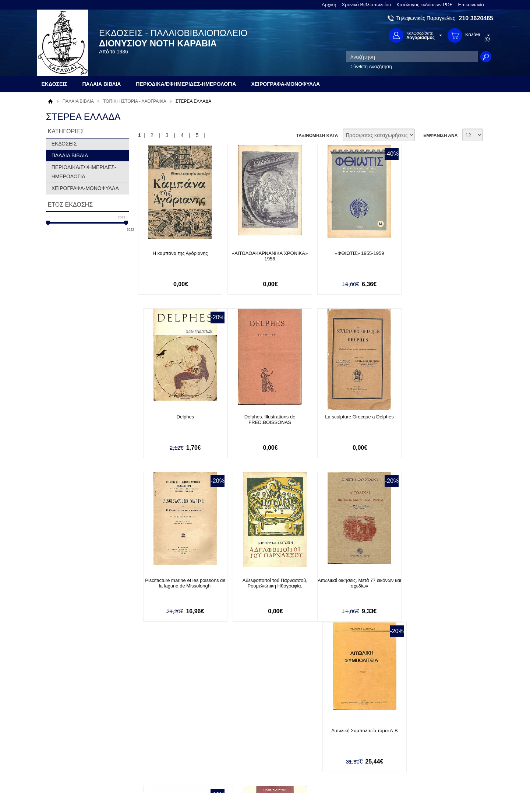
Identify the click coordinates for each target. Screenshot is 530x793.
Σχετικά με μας (66, 712)
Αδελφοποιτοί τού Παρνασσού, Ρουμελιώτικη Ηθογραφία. (432, 419)
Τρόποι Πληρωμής (160, 720)
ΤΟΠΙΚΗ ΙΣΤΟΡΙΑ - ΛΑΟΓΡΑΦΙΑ (134, 101)
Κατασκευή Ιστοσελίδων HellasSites (446, 775)
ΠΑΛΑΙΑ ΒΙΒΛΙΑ (78, 101)
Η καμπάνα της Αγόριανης (177, 253)
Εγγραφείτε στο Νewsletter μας (186, 672)
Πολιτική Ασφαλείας (160, 742)
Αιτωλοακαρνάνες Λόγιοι (347, 580)
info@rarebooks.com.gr (433, 748)
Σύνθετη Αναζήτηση (371, 66)
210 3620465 (476, 18)
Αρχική (329, 4)
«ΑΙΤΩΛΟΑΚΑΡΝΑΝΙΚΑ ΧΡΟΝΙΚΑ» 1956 (262, 256)
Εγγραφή (239, 724)
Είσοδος (238, 712)
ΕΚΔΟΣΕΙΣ (64, 144)
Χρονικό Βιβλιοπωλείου (366, 4)
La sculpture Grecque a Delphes (262, 417)
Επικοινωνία (471, 4)
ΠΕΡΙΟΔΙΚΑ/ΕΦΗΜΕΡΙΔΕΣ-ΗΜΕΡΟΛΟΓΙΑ (84, 171)
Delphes (432, 253)
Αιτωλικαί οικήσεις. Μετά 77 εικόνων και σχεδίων (178, 583)
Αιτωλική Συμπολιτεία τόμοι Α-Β (262, 580)
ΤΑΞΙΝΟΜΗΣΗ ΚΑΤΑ (317, 135)
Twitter (340, 724)
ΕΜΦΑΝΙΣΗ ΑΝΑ (440, 135)
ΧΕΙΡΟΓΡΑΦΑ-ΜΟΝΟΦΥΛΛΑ (85, 188)
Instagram (343, 736)
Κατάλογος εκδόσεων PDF (424, 4)
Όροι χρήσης (64, 724)
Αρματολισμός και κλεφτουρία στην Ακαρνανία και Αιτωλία (432, 583)
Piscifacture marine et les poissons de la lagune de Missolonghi (347, 419)
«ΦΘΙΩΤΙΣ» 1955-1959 (347, 253)
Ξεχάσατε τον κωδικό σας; (257, 735)
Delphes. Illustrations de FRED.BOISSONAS (178, 419)
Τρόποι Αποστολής (160, 731)
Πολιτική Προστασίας (73, 735)
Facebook (343, 712)
